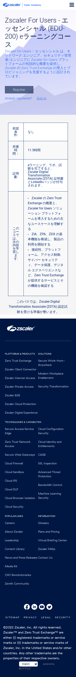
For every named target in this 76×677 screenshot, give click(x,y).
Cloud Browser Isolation (20, 498)
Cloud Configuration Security (51, 431)
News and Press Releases (21, 557)
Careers (10, 523)
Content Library (15, 549)
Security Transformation (53, 386)
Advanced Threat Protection (49, 474)
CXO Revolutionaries (18, 575)
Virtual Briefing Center (52, 540)
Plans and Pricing (48, 531)
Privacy (30, 617)
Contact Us (45, 557)
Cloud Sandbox (14, 472)
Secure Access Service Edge (19, 431)
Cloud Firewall (14, 463)
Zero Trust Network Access (17, 444)
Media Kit (11, 566)
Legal (46, 617)
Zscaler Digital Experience (21, 412)
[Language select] (26, 664)
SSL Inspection (47, 463)
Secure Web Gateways (20, 455)
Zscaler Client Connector (20, 369)
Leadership (12, 540)
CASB (42, 455)
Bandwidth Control (50, 485)
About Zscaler (14, 531)
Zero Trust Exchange (18, 360)
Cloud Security (14, 506)
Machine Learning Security (49, 496)
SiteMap (12, 617)
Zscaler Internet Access (20, 378)
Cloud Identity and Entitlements (49, 444)
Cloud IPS (11, 480)
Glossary (43, 523)
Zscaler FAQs (46, 549)
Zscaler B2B (12, 395)
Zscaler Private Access (19, 386)
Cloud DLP (11, 489)
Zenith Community (17, 583)
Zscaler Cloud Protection (20, 404)
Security (63, 617)
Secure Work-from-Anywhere (51, 363)
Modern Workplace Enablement (50, 376)
